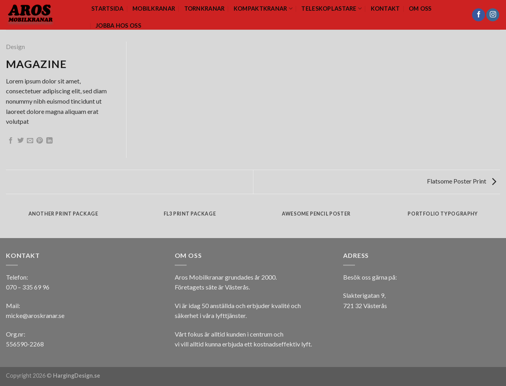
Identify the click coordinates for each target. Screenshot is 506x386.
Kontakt (385, 8)
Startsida (107, 8)
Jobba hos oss (118, 25)
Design (15, 46)
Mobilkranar (153, 8)
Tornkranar (204, 8)
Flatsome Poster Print (461, 181)
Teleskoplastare (331, 8)
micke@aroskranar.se (35, 315)
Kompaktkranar (263, 8)
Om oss (420, 8)
